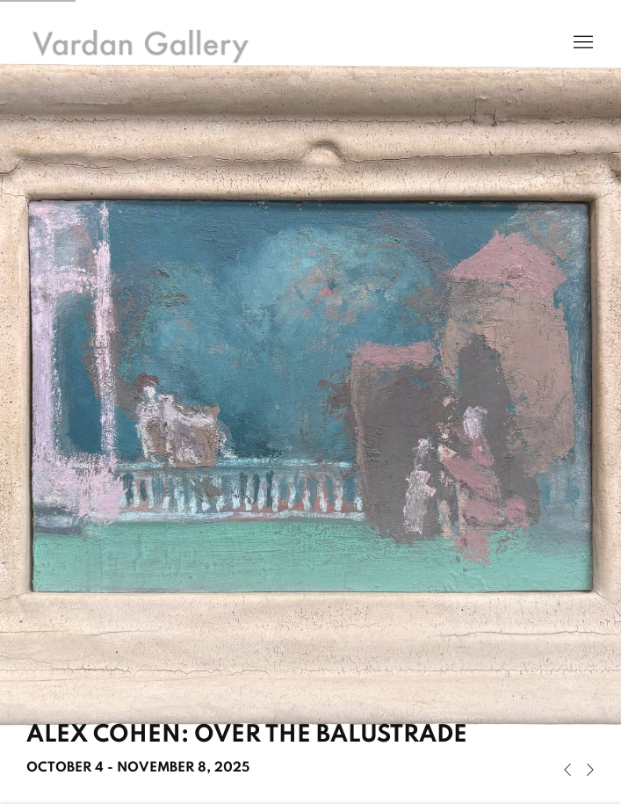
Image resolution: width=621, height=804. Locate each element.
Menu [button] (581, 43)
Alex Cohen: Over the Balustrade (310, 402)
